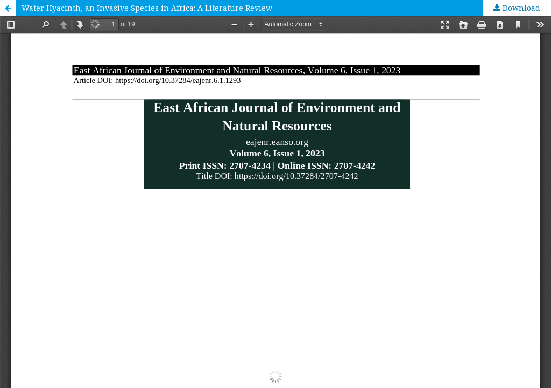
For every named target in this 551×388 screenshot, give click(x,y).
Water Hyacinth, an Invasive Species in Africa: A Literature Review (147, 8)
